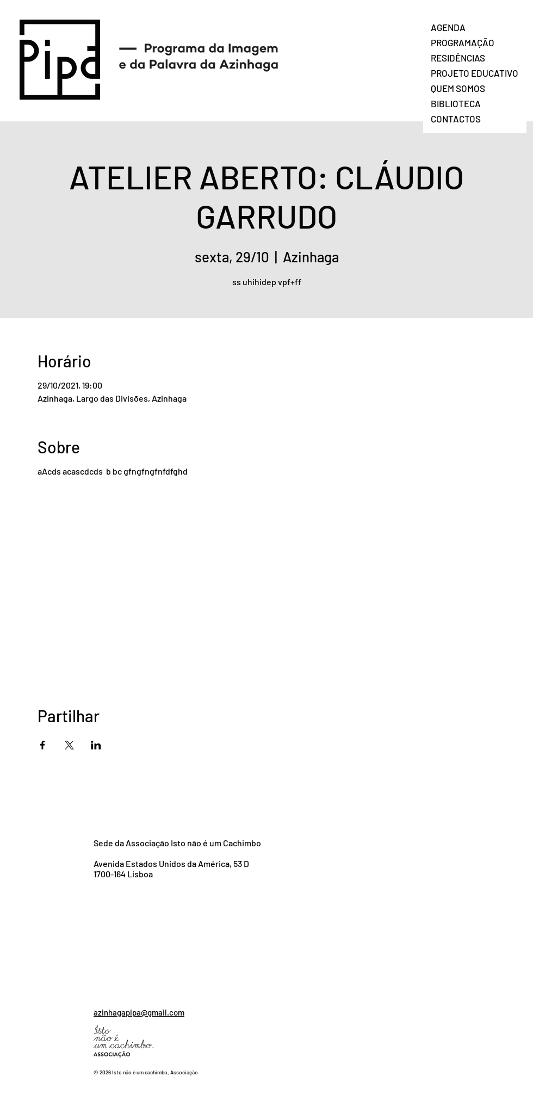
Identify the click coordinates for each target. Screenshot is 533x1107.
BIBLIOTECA (456, 103)
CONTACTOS (456, 118)
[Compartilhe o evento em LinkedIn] (96, 745)
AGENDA (448, 27)
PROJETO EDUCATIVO (474, 72)
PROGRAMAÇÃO (462, 42)
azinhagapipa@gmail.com (139, 1012)
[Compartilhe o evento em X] (69, 745)
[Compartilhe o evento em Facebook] (43, 745)
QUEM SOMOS (458, 88)
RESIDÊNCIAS (458, 57)
